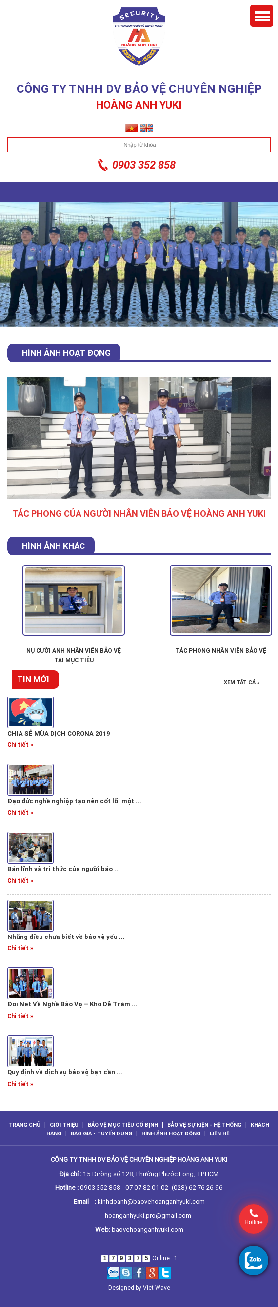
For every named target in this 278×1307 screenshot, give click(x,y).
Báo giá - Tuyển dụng (101, 1133)
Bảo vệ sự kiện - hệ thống (204, 1124)
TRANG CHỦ (24, 1124)
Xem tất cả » (242, 682)
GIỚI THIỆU (64, 1124)
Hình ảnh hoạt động (170, 1133)
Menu (261, 16)
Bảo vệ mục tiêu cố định (123, 1124)
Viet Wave (156, 1287)
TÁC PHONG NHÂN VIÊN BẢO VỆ (221, 650)
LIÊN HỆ (219, 1133)
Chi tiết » (20, 744)
